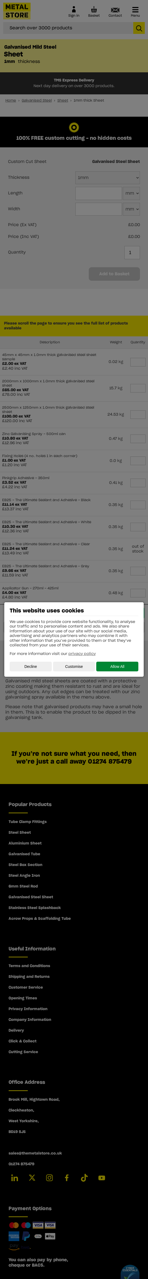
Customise (74, 666)
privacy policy (82, 654)
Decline (30, 666)
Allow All (117, 666)
